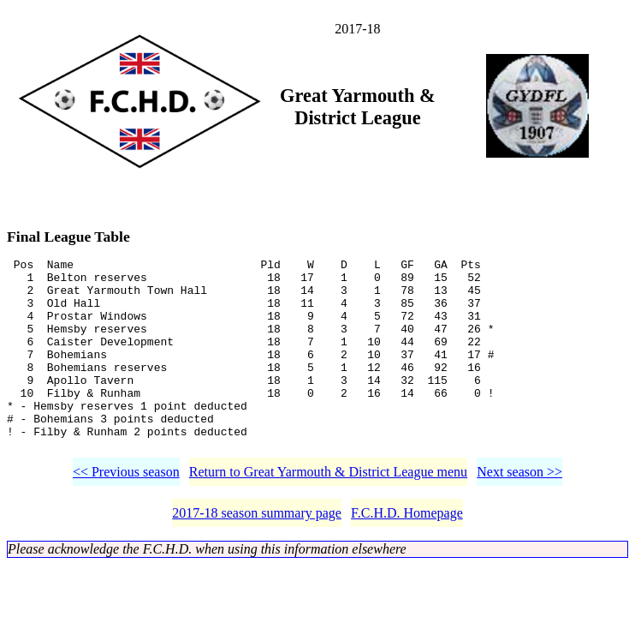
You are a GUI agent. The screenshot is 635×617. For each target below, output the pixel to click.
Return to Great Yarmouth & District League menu (328, 513)
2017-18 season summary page (256, 554)
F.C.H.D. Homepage (407, 554)
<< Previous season (126, 513)
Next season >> (519, 513)
